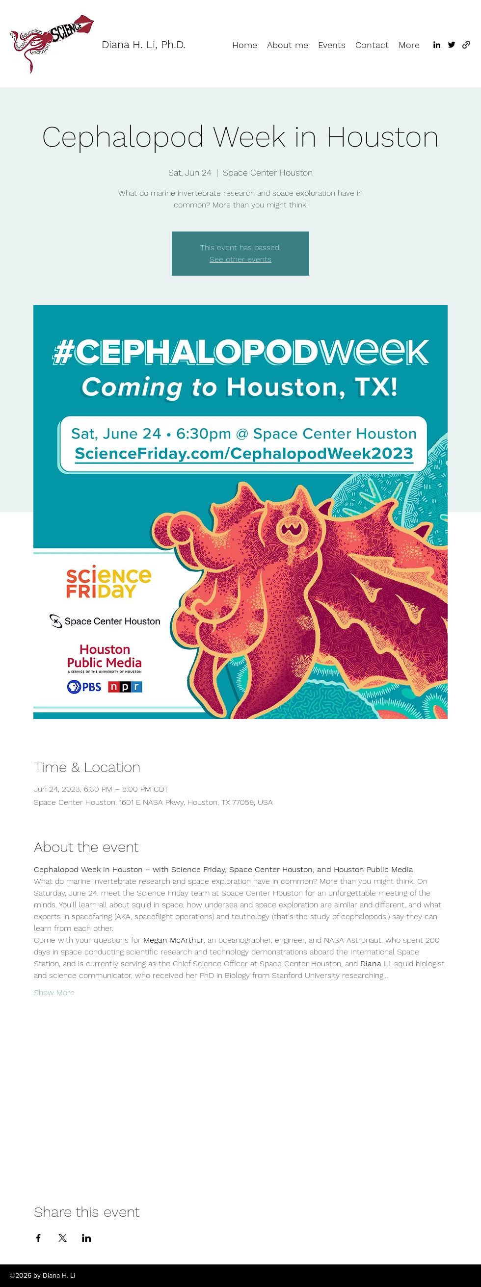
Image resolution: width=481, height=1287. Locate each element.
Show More (54, 992)
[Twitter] (451, 45)
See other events (240, 259)
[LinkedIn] (437, 45)
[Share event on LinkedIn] (86, 1238)
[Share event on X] (62, 1238)
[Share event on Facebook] (38, 1238)
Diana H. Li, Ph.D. (144, 44)
